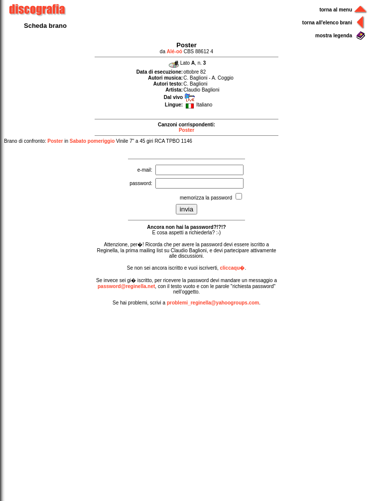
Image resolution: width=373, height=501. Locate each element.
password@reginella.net (126, 286)
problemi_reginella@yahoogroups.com (213, 302)
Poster (186, 130)
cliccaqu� (232, 268)
